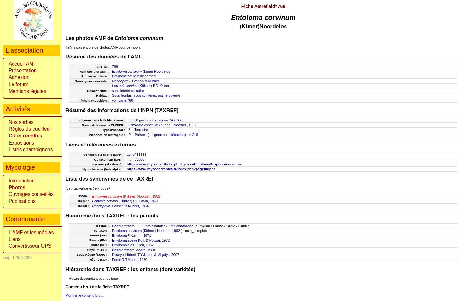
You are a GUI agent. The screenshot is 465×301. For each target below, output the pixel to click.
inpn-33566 (135, 159)
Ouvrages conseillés (31, 194)
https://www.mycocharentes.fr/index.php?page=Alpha (171, 169)
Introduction (22, 180)
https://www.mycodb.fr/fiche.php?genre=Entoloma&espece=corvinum (184, 164)
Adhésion (19, 77)
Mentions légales (27, 91)
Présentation (23, 70)
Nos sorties (21, 122)
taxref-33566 (136, 154)
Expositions (21, 143)
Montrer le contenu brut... (85, 295)
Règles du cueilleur (30, 129)
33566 (133, 120)
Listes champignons (31, 149)
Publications (22, 201)
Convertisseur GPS (30, 246)
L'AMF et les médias (31, 232)
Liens (15, 239)
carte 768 (125, 100)
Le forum (19, 84)
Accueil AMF (23, 63)
